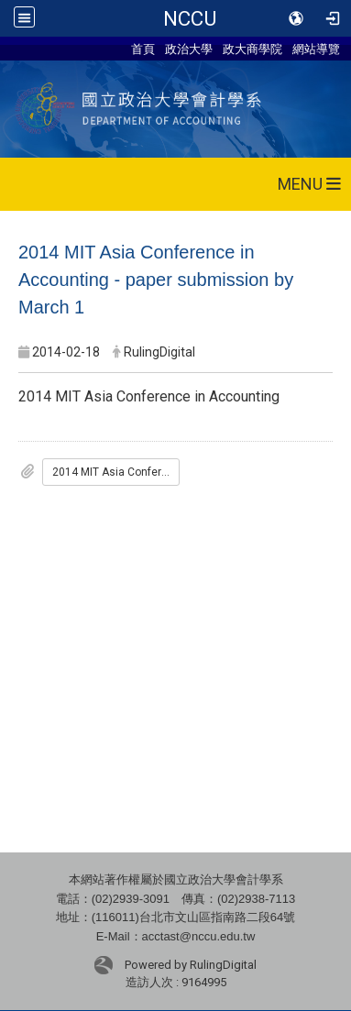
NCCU (189, 18)
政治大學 (189, 48)
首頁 (143, 48)
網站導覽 (316, 48)
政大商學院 (252, 48)
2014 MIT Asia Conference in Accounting (116, 472)
